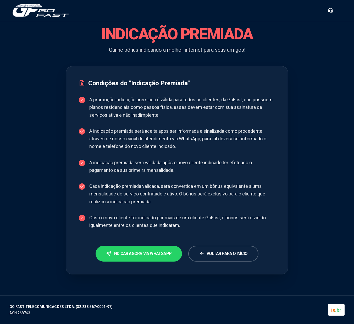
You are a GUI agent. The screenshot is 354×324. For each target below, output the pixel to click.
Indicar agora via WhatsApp (139, 253)
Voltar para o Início (223, 253)
